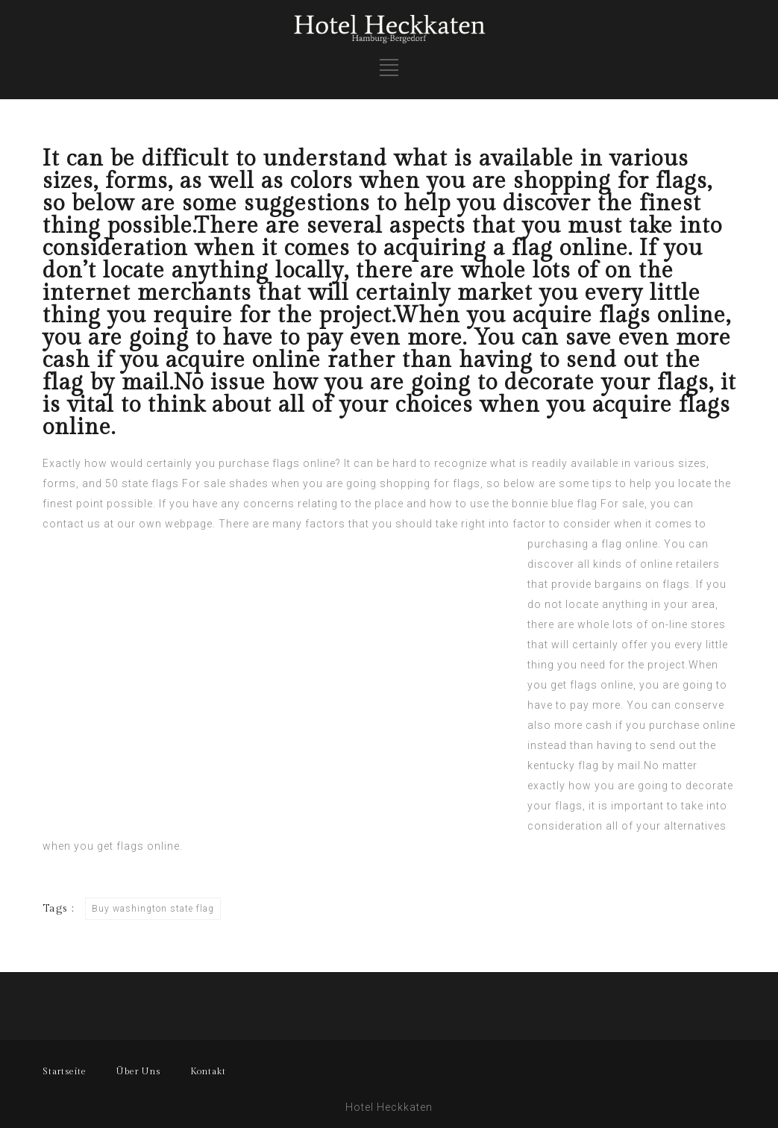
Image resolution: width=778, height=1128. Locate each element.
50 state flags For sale (165, 483)
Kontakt (208, 1071)
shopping (405, 483)
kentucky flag (563, 765)
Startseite (65, 1071)
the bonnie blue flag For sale (568, 504)
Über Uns (138, 1071)
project (666, 665)
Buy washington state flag (153, 908)
